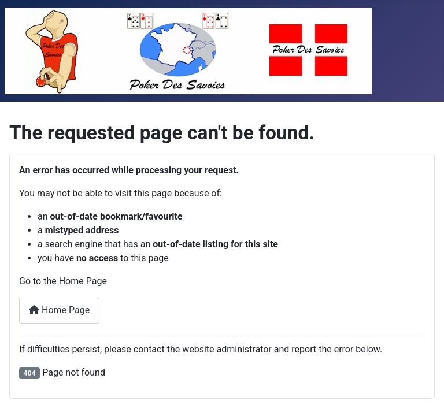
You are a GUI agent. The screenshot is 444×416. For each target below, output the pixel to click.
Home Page (59, 309)
